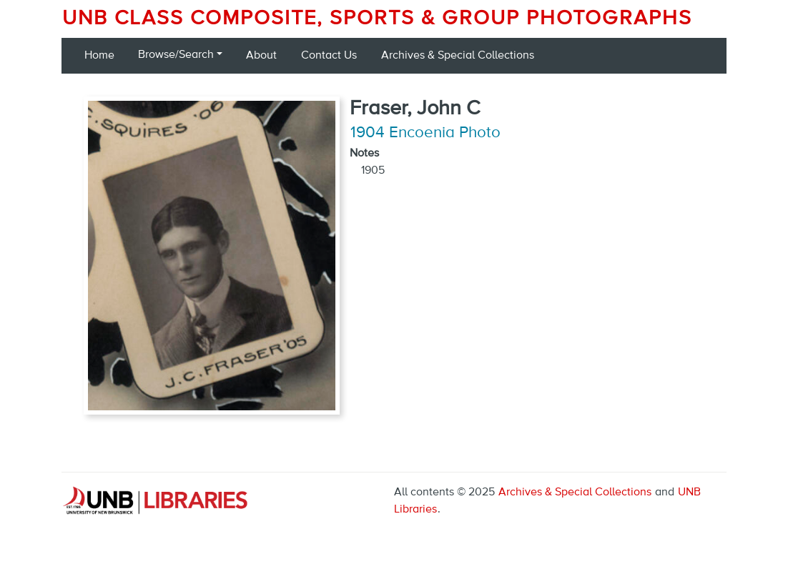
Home (99, 55)
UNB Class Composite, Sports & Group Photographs (377, 19)
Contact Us (329, 55)
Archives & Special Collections (457, 55)
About (261, 55)
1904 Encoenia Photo (425, 133)
